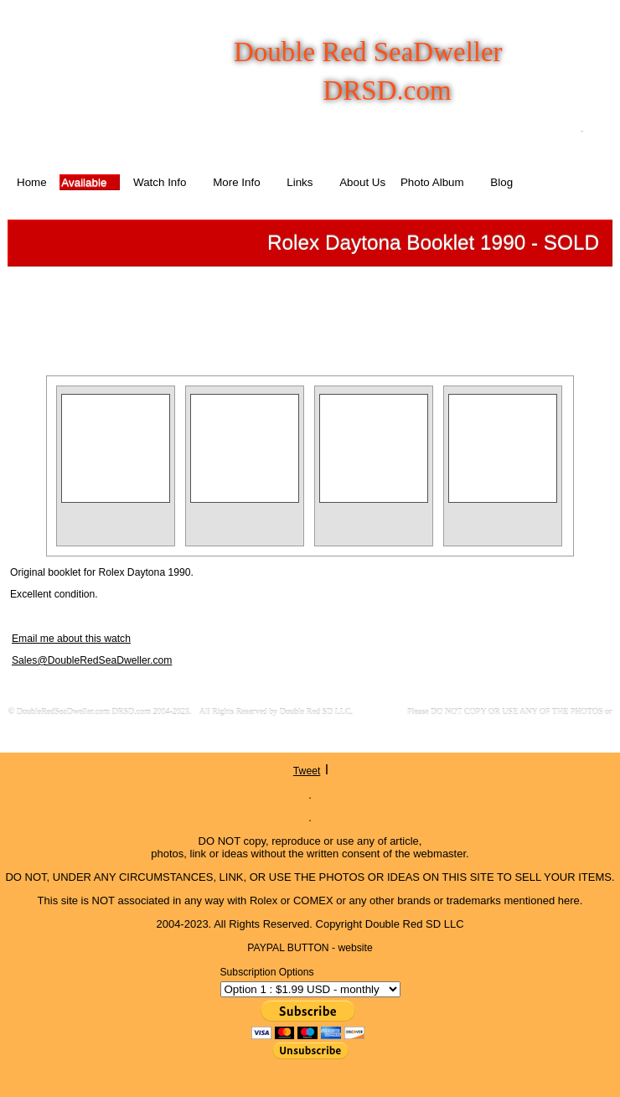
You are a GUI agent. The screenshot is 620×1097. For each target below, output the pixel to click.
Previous (247, 307)
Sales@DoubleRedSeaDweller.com (92, 660)
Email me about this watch (71, 638)
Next (389, 307)
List (318, 307)
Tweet (306, 771)
